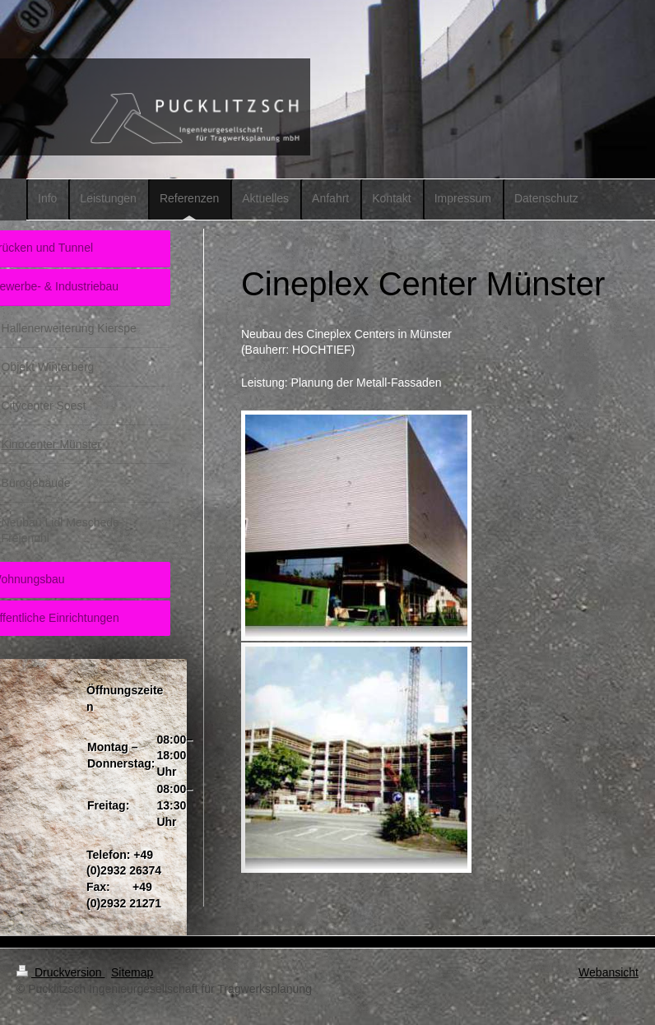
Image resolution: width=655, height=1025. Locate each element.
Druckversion (60, 972)
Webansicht (608, 972)
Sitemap (132, 972)
